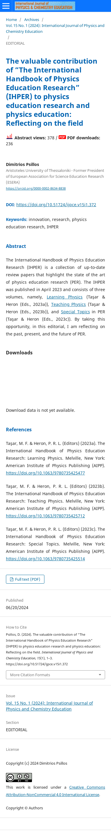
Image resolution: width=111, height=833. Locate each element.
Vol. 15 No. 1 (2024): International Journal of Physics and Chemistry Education (55, 28)
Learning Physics (65, 297)
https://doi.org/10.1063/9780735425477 (45, 473)
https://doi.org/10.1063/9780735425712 (45, 516)
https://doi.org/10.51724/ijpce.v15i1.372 (56, 204)
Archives (31, 19)
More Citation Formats (30, 674)
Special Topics (75, 311)
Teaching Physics (68, 304)
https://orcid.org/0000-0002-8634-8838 (36, 188)
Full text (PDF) (27, 579)
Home (11, 19)
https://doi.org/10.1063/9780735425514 (45, 558)
